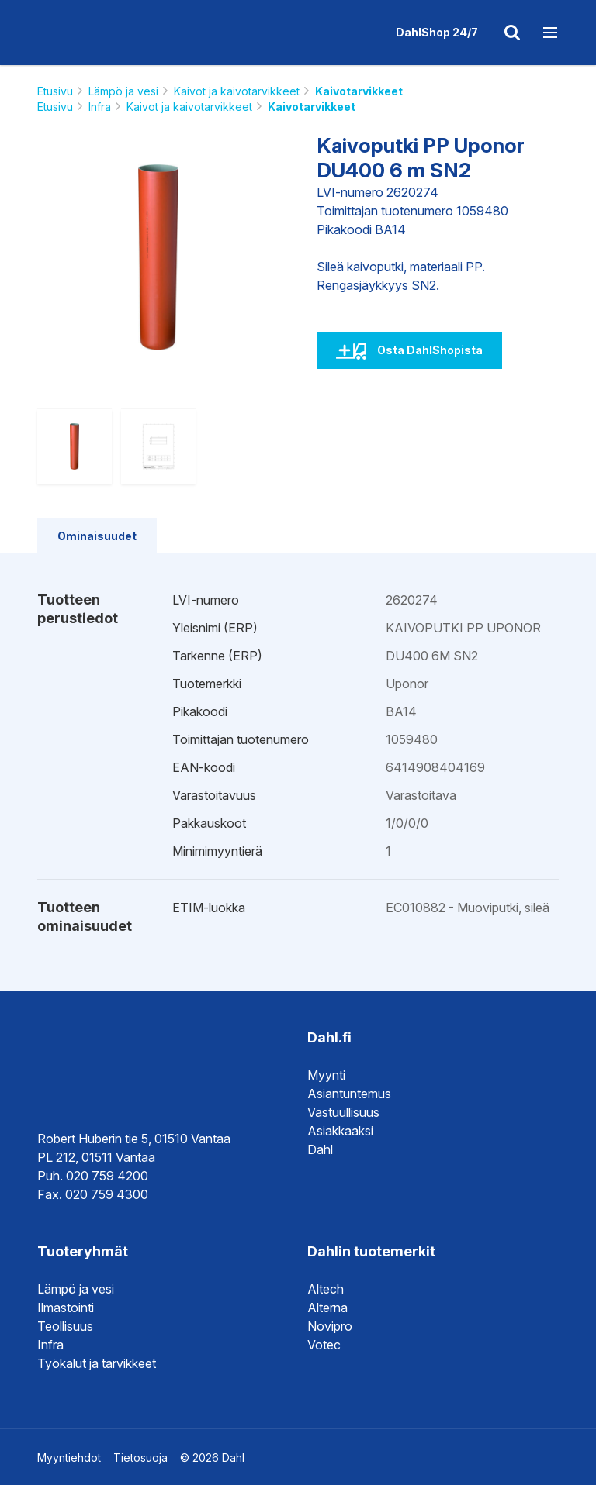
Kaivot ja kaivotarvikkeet (237, 91)
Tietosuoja (140, 1457)
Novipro (329, 1326)
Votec (324, 1344)
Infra (99, 106)
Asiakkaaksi (340, 1131)
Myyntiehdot (69, 1457)
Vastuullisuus (343, 1112)
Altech (325, 1289)
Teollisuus (65, 1326)
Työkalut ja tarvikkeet (96, 1363)
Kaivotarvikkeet (359, 91)
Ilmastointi (65, 1307)
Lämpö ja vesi (123, 91)
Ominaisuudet (97, 536)
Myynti (326, 1075)
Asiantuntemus (349, 1093)
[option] (158, 257)
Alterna (327, 1307)
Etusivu (55, 91)
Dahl (320, 1149)
